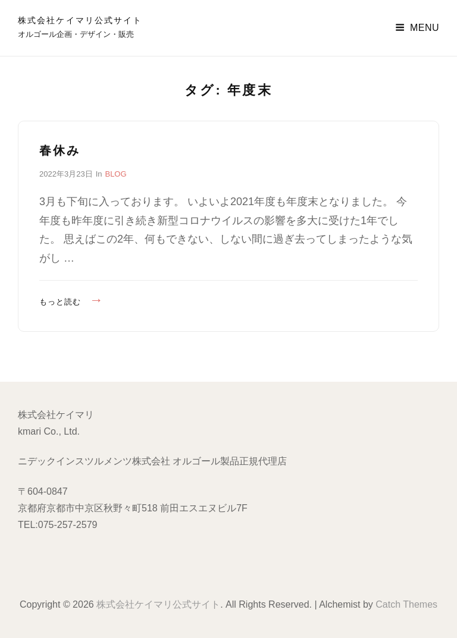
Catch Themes (406, 604)
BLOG (115, 173)
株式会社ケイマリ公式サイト (80, 20)
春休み (59, 150)
